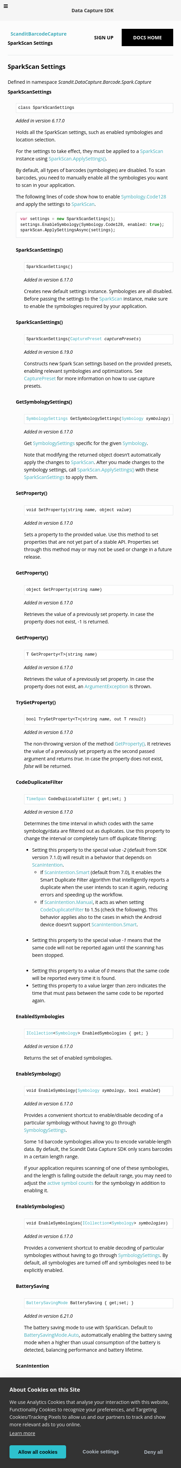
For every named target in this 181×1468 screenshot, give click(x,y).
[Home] (8, 34)
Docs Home (147, 37)
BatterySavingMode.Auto (51, 1335)
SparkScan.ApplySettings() (77, 158)
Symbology (133, 419)
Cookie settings (101, 1451)
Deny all (153, 1452)
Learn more (22, 1433)
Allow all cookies (38, 1452)
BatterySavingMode (47, 1303)
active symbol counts (70, 1183)
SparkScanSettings (44, 477)
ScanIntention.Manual (68, 902)
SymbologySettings (47, 419)
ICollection (39, 1033)
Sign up (104, 37)
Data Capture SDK (93, 10)
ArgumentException (106, 686)
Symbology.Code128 (143, 196)
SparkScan (151, 151)
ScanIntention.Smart (66, 872)
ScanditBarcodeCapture (38, 34)
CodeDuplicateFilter (62, 909)
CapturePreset (86, 339)
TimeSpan (36, 799)
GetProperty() (130, 743)
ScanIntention (47, 865)
